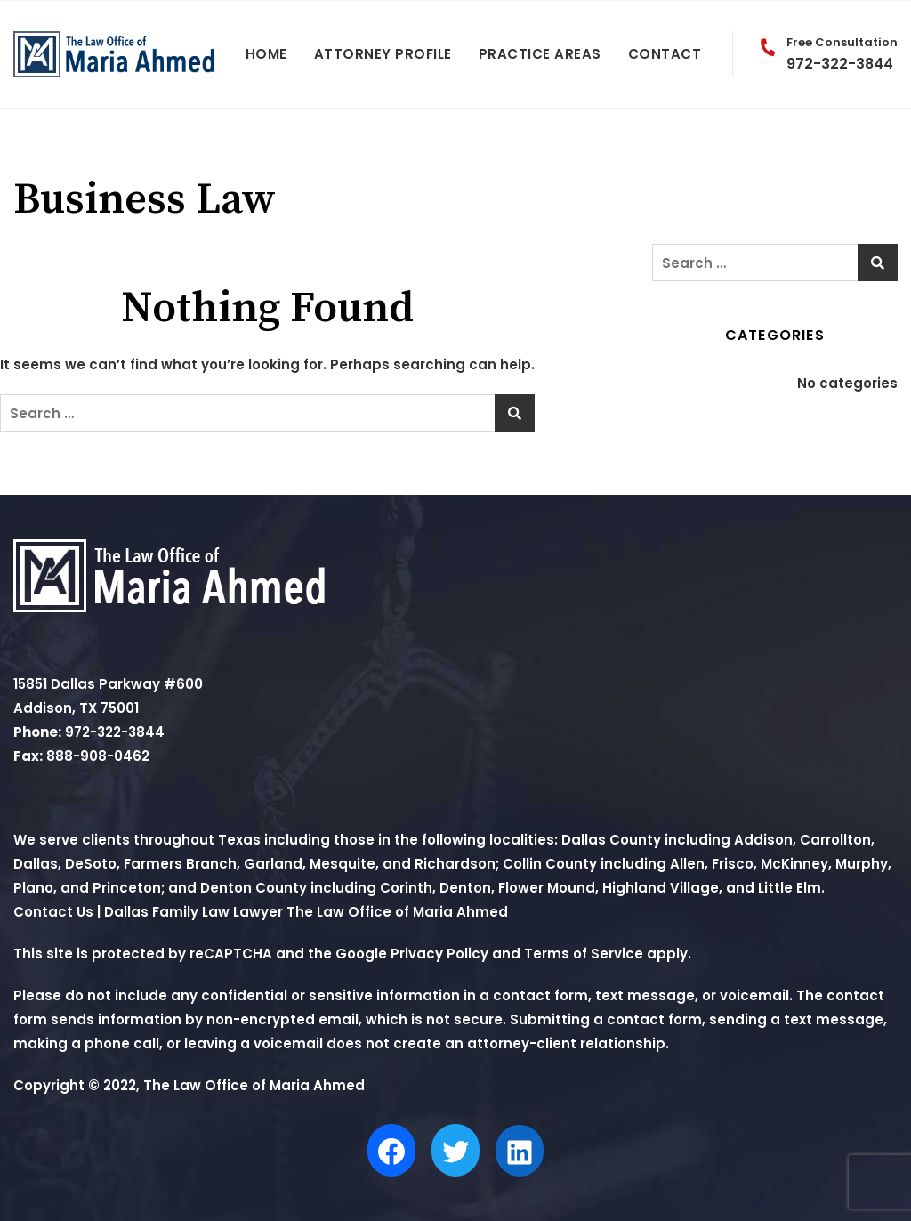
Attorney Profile (383, 53)
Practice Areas (540, 53)
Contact (665, 53)
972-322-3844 (824, 54)
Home (266, 53)
